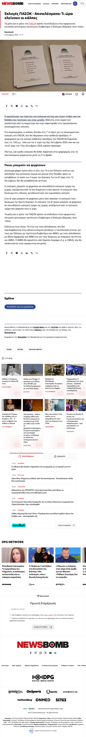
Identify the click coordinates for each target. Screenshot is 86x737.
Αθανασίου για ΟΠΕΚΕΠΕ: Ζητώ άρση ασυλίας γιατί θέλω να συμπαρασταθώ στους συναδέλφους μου (37, 491)
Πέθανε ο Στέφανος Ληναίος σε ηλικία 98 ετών (10, 381)
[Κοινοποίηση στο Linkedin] (27, 106)
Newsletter (22, 337)
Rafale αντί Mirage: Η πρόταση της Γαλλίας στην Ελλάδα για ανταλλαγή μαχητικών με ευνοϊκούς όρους (32, 383)
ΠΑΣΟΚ (32, 23)
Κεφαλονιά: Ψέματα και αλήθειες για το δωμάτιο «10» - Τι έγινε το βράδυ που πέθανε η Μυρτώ (9, 418)
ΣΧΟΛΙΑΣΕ (67, 94)
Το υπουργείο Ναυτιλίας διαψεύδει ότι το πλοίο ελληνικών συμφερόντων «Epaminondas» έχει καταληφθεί (42, 503)
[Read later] (83, 94)
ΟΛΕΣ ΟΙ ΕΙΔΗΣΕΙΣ (34, 4)
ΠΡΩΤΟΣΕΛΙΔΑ (66, 4)
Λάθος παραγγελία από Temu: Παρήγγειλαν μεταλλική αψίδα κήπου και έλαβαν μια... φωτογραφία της (42, 514)
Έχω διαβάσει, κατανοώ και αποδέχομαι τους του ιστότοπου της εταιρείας (43, 615)
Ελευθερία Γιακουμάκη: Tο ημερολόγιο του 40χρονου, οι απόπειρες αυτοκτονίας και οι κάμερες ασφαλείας (13, 571)
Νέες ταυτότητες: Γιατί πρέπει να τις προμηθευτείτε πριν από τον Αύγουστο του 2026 (53, 418)
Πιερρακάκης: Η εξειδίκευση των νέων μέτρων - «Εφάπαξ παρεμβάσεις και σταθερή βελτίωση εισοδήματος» (75, 385)
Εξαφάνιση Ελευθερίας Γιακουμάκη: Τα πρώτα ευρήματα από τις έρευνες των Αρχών (53, 383)
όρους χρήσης (48, 615)
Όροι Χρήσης (16, 665)
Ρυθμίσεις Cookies (67, 665)
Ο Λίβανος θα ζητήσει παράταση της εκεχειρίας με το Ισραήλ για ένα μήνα (41, 468)
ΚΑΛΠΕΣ (20, 349)
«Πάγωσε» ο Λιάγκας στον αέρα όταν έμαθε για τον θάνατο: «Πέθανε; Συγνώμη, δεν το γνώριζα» (67, 571)
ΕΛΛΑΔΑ (46, 4)
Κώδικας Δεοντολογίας (50, 665)
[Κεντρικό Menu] (82, 3)
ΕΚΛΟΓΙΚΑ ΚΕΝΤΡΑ (35, 349)
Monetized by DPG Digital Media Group (50, 709)
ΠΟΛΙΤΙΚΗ (55, 4)
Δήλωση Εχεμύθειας (32, 665)
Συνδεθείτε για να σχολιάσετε (20, 307)
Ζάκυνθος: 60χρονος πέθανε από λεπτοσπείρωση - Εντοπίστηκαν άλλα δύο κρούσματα (42, 479)
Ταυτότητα (5, 665)
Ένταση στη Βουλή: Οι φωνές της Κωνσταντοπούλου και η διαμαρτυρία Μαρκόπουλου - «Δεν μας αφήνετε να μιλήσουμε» (75, 421)
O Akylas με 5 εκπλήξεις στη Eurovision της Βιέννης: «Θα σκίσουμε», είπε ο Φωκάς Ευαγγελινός (40, 571)
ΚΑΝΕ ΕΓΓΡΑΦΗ (43, 627)
